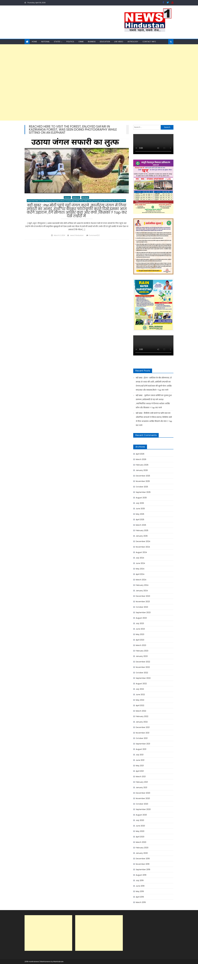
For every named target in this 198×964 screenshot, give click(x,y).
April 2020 (140, 836)
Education (105, 41)
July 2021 (139, 754)
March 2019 (141, 902)
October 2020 (142, 804)
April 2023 (140, 640)
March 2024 (141, 579)
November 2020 (143, 798)
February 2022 (142, 716)
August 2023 (141, 618)
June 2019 (140, 886)
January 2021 (141, 787)
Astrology (133, 41)
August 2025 (141, 497)
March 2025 (141, 525)
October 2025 (142, 486)
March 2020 (141, 842)
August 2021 (141, 749)
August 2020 (141, 815)
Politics (70, 41)
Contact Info (149, 41)
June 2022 (140, 694)
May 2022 (140, 700)
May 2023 (140, 634)
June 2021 (140, 760)
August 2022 (141, 683)
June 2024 (140, 563)
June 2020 (140, 825)
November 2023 (143, 601)
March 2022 (141, 711)
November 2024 (143, 547)
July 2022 (140, 689)
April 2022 (140, 705)
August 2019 (141, 875)
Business (92, 41)
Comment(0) (94, 235)
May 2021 (140, 765)
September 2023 (143, 612)
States (57, 41)
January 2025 (142, 536)
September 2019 (143, 869)
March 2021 (141, 776)
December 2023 (143, 596)
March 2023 (141, 645)
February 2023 (142, 650)
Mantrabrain (58, 961)
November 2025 (143, 481)
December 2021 (143, 727)
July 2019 (140, 880)
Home (34, 41)
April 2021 (140, 771)
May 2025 (140, 514)
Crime (81, 41)
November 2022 (143, 667)
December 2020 (143, 793)
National (45, 41)
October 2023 (142, 607)
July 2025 (140, 503)
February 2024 (142, 585)
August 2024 (141, 552)
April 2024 (140, 574)
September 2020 (143, 809)
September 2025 (143, 492)
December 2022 (143, 661)
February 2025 (142, 530)
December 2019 (143, 858)
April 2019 (140, 897)
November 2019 (142, 864)
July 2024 (140, 558)
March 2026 (141, 459)
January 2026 (142, 470)
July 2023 (140, 623)
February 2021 (142, 782)
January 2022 (142, 722)
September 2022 (143, 678)
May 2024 (140, 568)
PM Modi (85, 197)
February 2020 (142, 847)
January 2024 (142, 590)
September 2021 (143, 743)
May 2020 (140, 831)
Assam (67, 197)
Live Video (118, 41)
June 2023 (140, 629)
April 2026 (140, 454)
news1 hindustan (76, 235)
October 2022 (142, 672)
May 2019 (140, 891)
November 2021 (142, 733)
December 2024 (143, 541)
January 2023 (142, 656)
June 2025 (140, 508)
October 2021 (141, 738)
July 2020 (140, 820)
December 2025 (143, 475)
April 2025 (140, 519)
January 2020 (142, 853)
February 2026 (142, 465)
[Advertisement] (76, 82)
